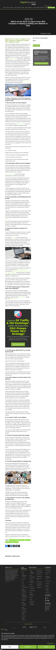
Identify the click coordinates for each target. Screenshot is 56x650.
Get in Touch (51, 7)
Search (27, 18)
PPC (23, 583)
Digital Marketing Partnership (24, 595)
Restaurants (39, 576)
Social (23, 585)
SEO (23, 580)
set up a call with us (10, 537)
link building (21, 540)
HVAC (31, 597)
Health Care (32, 590)
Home (4, 7)
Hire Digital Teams (19, 7)
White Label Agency (38, 7)
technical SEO (13, 298)
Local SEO (27, 540)
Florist (31, 584)
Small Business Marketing (24, 591)
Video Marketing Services (24, 609)
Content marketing (10, 174)
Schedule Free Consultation (41, 63)
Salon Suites (39, 581)
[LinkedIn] (11, 546)
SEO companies (21, 124)
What (12, 7)
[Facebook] (6, 546)
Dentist (31, 579)
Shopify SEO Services (24, 618)
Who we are (48, 570)
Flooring (31, 586)
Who (8, 7)
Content (23, 578)
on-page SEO (22, 297)
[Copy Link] (19, 546)
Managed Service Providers (32, 603)
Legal (31, 599)
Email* (42, 42)
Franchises (32, 588)
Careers (47, 583)
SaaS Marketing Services (24, 575)
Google (14, 237)
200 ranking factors (22, 269)
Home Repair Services (31, 594)
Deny (10, 646)
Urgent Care (39, 587)
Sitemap (47, 592)
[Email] (16, 546)
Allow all (46, 646)
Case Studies (28, 7)
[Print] (14, 546)
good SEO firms (13, 58)
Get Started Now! (18, 344)
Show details (50, 643)
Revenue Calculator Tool (48, 578)
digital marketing (13, 540)
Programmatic (25, 587)
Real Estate (39, 574)
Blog (46, 7)
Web (31, 18)
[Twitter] (9, 546)
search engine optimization (12, 542)
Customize (28, 646)
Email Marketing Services (24, 604)
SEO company (27, 80)
